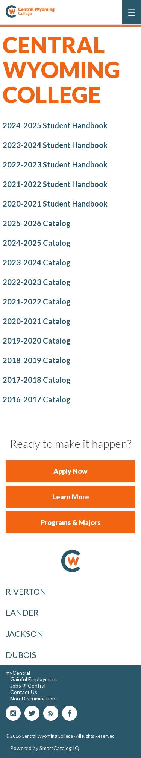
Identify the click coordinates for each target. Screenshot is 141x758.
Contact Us (23, 692)
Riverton (26, 591)
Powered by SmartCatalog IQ (44, 748)
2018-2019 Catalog (37, 360)
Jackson (24, 634)
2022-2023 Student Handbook (55, 164)
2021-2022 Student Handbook (55, 184)
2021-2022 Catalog (37, 301)
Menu (132, 16)
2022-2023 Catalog (37, 281)
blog (50, 713)
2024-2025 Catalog (37, 242)
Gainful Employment (34, 679)
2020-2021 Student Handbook (55, 203)
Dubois (21, 655)
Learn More (70, 497)
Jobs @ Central (27, 685)
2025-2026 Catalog (37, 223)
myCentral (18, 673)
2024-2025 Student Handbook (55, 125)
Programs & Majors (71, 522)
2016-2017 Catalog (37, 399)
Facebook (69, 713)
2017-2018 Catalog (37, 379)
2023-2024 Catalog (37, 262)
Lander (22, 612)
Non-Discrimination (32, 698)
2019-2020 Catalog (37, 340)
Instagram (13, 713)
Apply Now (70, 471)
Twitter (31, 713)
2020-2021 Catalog (37, 321)
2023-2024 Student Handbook (55, 144)
